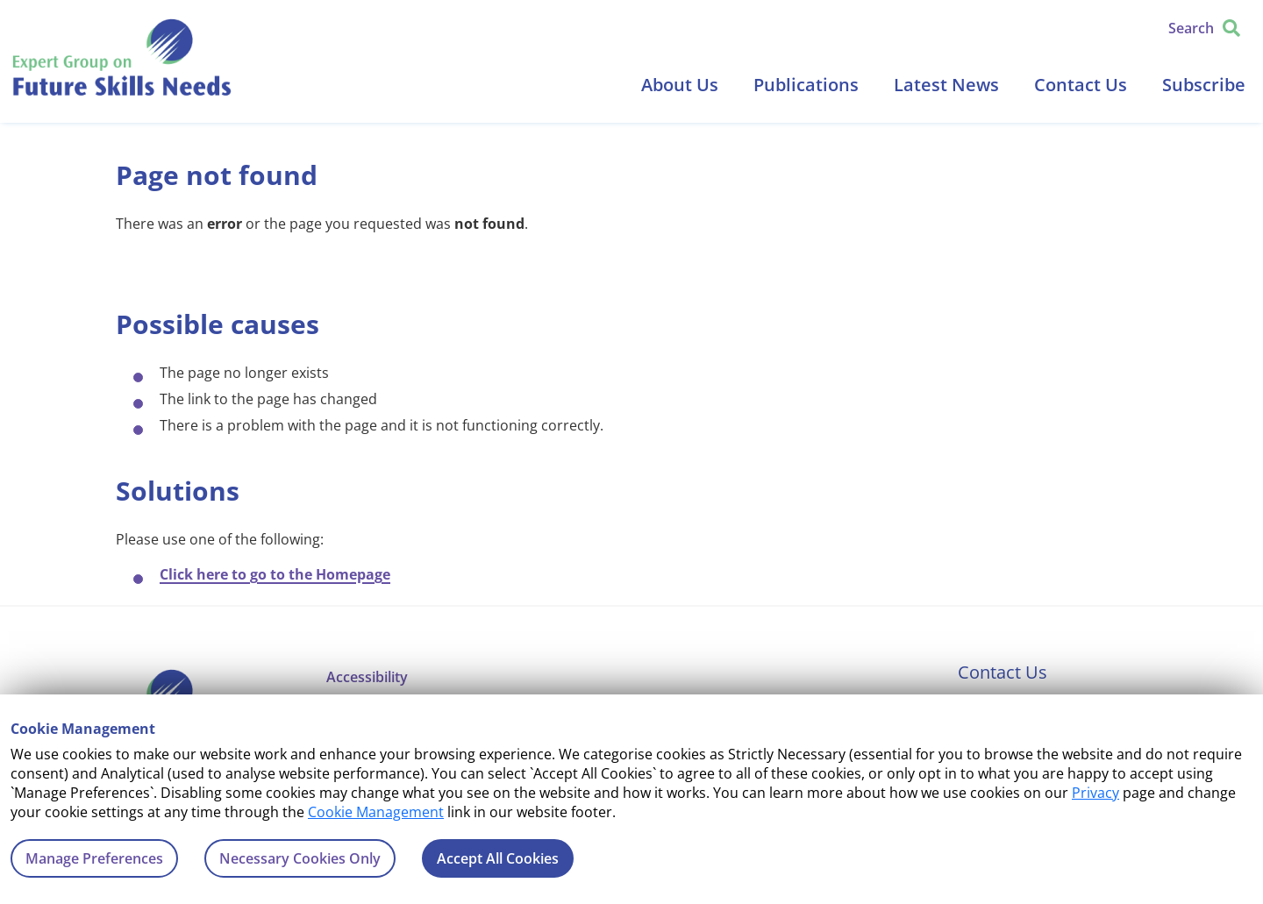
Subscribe (1203, 84)
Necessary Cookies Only (300, 858)
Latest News (946, 84)
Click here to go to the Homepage (275, 574)
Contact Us (1080, 84)
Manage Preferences (94, 858)
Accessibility (367, 677)
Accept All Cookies (498, 858)
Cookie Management (376, 812)
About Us (679, 84)
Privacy (1095, 792)
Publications (806, 84)
